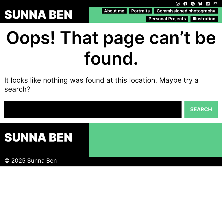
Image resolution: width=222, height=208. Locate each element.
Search (201, 109)
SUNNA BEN (38, 15)
